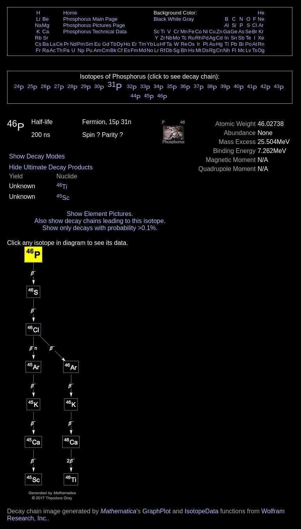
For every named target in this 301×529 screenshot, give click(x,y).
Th (59, 50)
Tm (142, 44)
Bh (184, 50)
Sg (176, 50)
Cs (38, 44)
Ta (169, 44)
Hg (219, 44)
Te (248, 38)
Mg (45, 25)
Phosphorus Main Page (90, 19)
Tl (227, 44)
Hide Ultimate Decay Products (50, 167)
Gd (105, 44)
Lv (248, 50)
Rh (198, 38)
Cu (212, 31)
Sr (45, 38)
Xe (261, 38)
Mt (198, 50)
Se (248, 31)
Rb (38, 38)
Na (38, 25)
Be (45, 19)
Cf (119, 50)
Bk (113, 50)
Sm (89, 44)
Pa (66, 50)
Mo (176, 38)
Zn (219, 31)
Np (81, 50)
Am (98, 50)
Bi (241, 44)
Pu (89, 50)
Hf (162, 44)
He (261, 13)
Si (234, 25)
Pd (205, 38)
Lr (156, 50)
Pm (81, 44)
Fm (134, 50)
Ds (205, 50)
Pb (234, 44)
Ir (198, 44)
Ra (45, 50)
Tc (184, 38)
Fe (191, 31)
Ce (59, 44)
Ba (45, 44)
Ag (212, 38)
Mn (184, 31)
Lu (157, 44)
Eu (97, 44)
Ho (126, 44)
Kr (260, 31)
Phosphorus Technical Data (95, 31)
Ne (261, 19)
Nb (169, 38)
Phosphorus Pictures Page (94, 25)
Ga (226, 31)
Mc (241, 50)
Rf (162, 50)
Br (254, 31)
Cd (219, 38)
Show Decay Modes (37, 156)
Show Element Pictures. (100, 214)
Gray (188, 19)
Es (127, 50)
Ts (254, 50)
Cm (106, 50)
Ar (260, 25)
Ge (234, 31)
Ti (163, 31)
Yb (150, 44)
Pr (66, 44)
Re (184, 44)
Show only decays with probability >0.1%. (100, 228)
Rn (261, 44)
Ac (53, 50)
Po (248, 44)
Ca (45, 31)
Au (212, 44)
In (227, 38)
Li (38, 19)
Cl (254, 25)
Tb (113, 44)
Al (226, 25)
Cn (219, 50)
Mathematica (118, 511)
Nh (226, 50)
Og (261, 50)
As (241, 31)
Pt (205, 44)
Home (70, 13)
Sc (157, 31)
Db (169, 50)
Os (191, 44)
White (174, 19)
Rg (212, 50)
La (53, 44)
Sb (241, 38)
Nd (73, 44)
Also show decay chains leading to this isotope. (99, 221)
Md (142, 50)
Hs (191, 50)
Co (198, 31)
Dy (120, 44)
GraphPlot (156, 511)
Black (160, 19)
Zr (162, 38)
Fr (38, 50)
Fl (234, 50)
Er (134, 44)
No (150, 50)
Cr (176, 31)
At (254, 44)
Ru (191, 38)
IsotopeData (201, 511)
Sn (234, 38)
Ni (205, 31)
